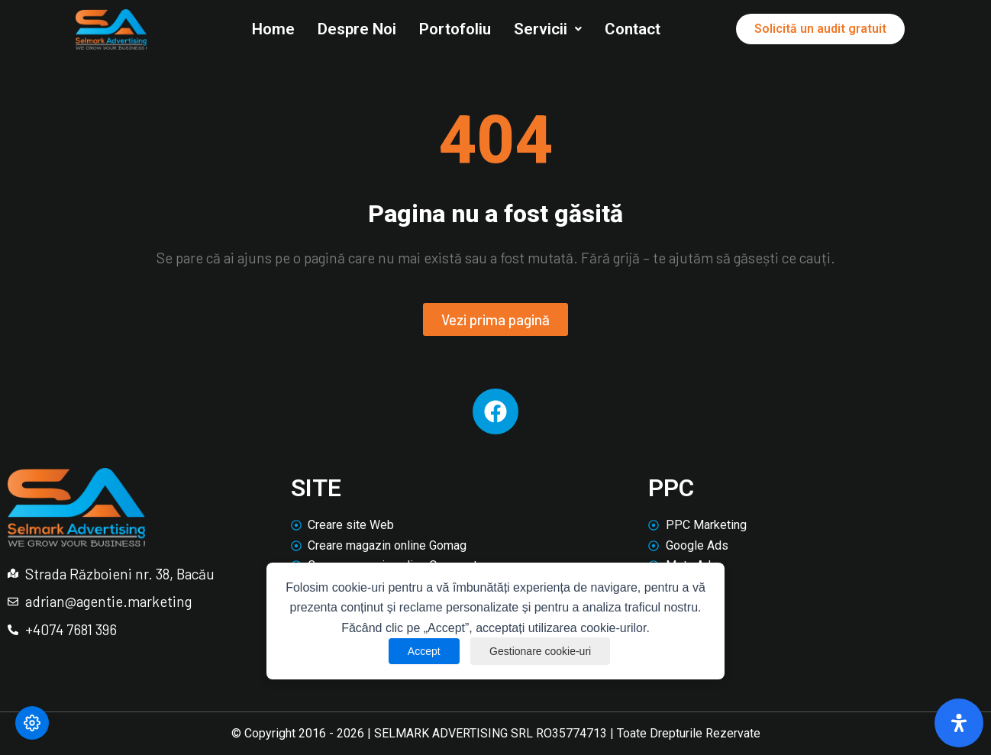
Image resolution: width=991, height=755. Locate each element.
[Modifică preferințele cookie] (32, 723)
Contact (632, 29)
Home (273, 29)
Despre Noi (357, 29)
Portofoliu (455, 29)
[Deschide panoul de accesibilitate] (959, 723)
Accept (424, 651)
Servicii (548, 29)
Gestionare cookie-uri (540, 651)
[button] (547, 29)
